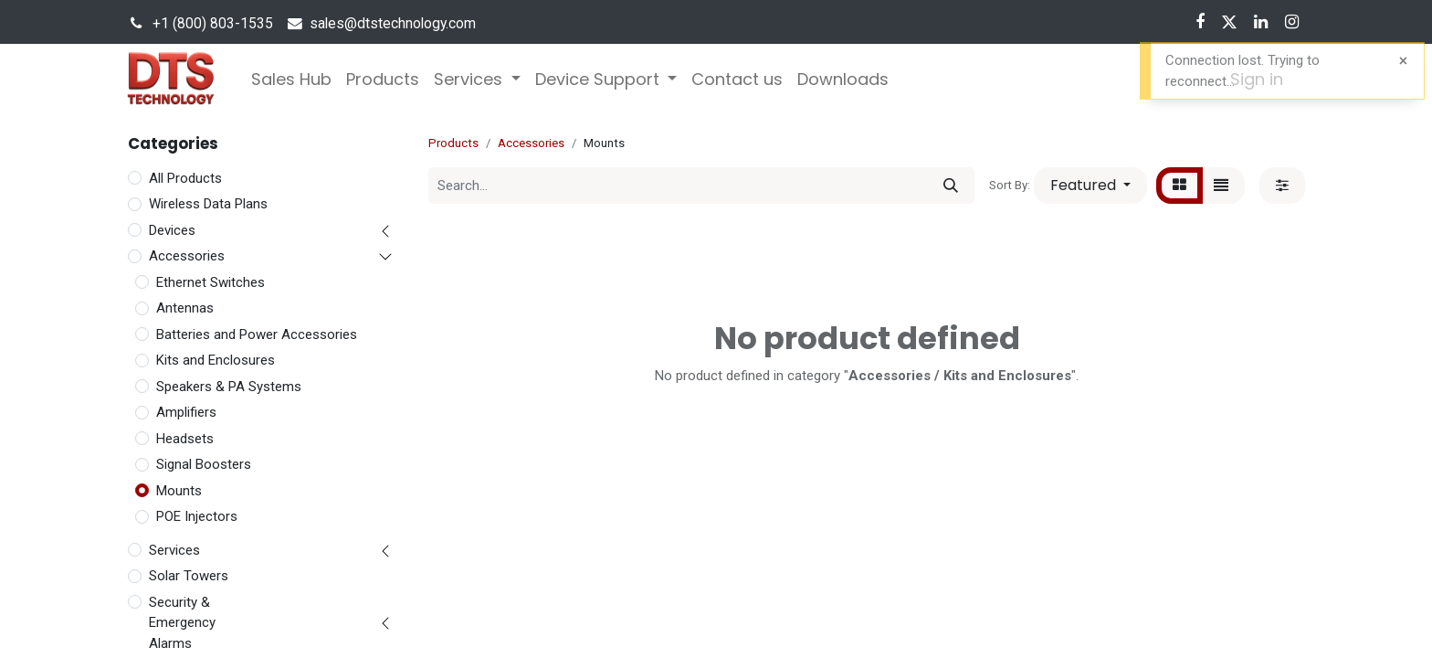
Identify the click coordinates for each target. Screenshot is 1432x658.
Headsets (185, 438)
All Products (185, 178)
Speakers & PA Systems (228, 386)
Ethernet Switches (210, 282)
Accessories (187, 256)
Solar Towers (188, 576)
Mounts (179, 491)
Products (453, 143)
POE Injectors (196, 516)
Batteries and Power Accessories (256, 334)
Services (174, 550)
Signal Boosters (203, 464)
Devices (172, 230)
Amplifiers (186, 412)
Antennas (185, 308)
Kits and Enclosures (215, 360)
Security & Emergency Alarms (182, 623)
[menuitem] (291, 79)
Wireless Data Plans (208, 204)
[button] (1090, 185)
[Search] (950, 185)
